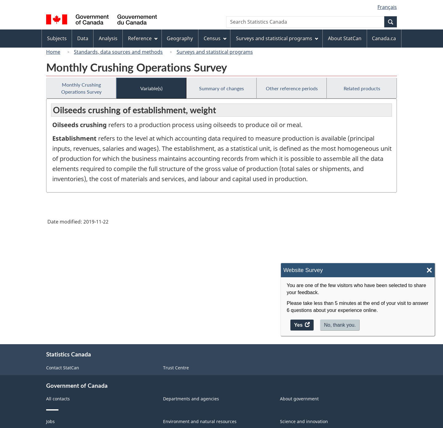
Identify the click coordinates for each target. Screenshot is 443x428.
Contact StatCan (62, 368)
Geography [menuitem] (180, 38)
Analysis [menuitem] (108, 38)
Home (53, 52)
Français (387, 7)
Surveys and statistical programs (215, 52)
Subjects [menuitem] (57, 38)
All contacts (58, 399)
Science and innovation (304, 421)
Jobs (50, 421)
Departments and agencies (191, 399)
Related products (362, 88)
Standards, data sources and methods (118, 52)
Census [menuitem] (215, 38)
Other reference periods (292, 88)
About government (299, 399)
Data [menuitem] (82, 38)
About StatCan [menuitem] (344, 38)
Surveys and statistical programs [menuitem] (277, 38)
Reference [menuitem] (143, 38)
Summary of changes (221, 88)
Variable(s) (151, 88)
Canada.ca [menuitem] (384, 38)
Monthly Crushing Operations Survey (81, 88)
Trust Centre (176, 368)
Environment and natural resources (200, 421)
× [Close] (429, 270)
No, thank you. (340, 325)
